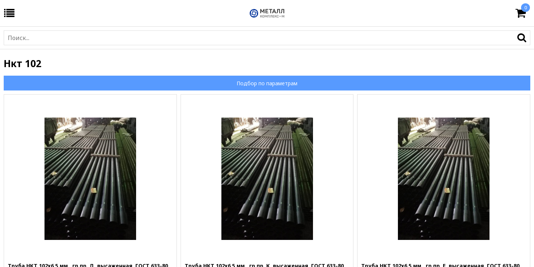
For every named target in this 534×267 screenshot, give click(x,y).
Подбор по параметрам (267, 83)
